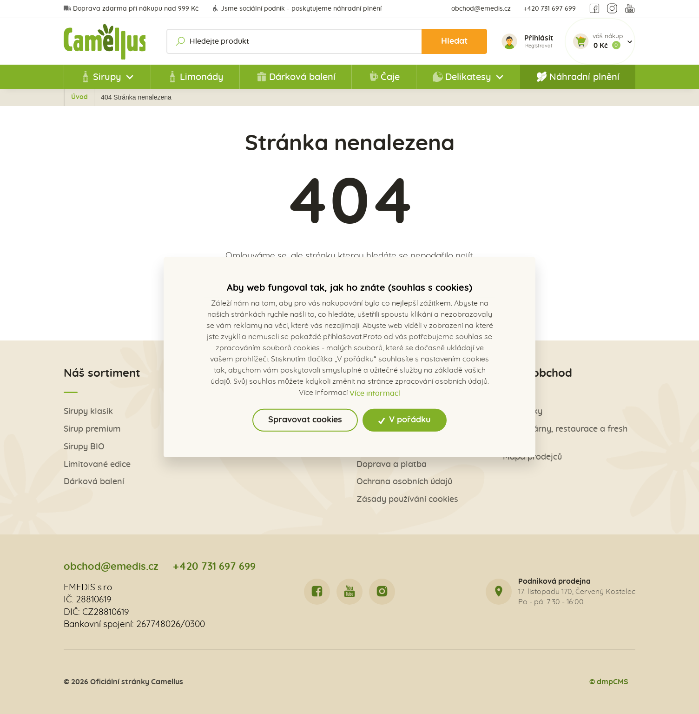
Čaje (384, 76)
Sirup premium (92, 429)
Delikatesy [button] (461, 76)
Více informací (375, 393)
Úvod (120, 97)
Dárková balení (296, 76)
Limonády (195, 76)
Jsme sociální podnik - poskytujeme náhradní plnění (296, 9)
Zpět (84, 97)
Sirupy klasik (88, 411)
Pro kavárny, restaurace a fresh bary (565, 434)
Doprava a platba (391, 464)
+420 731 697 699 (549, 9)
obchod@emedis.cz (481, 9)
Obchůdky (522, 411)
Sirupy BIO (84, 447)
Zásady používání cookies (407, 500)
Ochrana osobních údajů (404, 482)
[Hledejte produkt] (328, 41)
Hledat (454, 41)
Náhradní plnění (578, 76)
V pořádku (404, 420)
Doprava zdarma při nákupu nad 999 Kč (131, 9)
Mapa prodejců (532, 457)
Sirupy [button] (100, 76)
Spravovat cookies (305, 420)
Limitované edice (97, 464)
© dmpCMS (608, 682)
